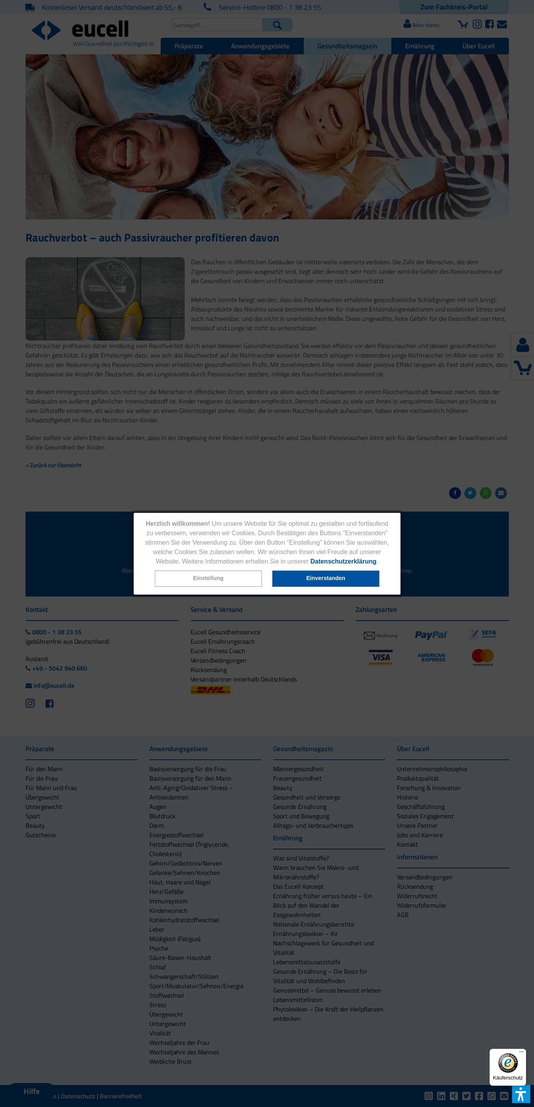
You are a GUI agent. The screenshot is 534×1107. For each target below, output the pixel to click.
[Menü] (521, 1053)
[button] (208, 579)
